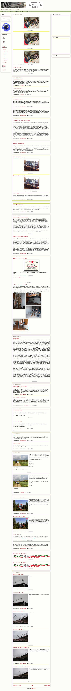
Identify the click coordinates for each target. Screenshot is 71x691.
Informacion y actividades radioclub (20, 217)
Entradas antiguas (47, 685)
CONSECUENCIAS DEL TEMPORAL (21, 647)
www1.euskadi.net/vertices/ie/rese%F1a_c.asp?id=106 (28, 546)
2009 (3, 46)
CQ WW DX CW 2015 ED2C (19, 11)
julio (4, 65)
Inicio (32, 685)
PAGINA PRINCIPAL (5, 11)
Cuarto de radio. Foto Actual (19, 157)
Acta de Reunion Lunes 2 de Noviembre (21, 120)
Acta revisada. (16, 338)
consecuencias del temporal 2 (19, 611)
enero (4, 69)
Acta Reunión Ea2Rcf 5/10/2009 (20, 386)
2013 (3, 41)
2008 (3, 70)
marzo (4, 67)
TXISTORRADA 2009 (17, 79)
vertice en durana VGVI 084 (19, 497)
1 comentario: (22, 85)
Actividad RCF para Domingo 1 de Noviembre (22, 193)
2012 (3, 42)
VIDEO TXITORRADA (18, 67)
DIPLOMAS (11, 11)
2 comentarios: (22, 94)
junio (4, 66)
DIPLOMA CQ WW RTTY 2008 (20, 258)
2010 (3, 45)
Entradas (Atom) (33, 688)
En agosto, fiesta (16, 435)
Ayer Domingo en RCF (18, 204)
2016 (3, 37)
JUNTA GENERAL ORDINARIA (20, 553)
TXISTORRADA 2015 (28, 11)
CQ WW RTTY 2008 (17, 410)
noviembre (5, 62)
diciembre (4, 47)
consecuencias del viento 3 (18, 574)
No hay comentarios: (23, 64)
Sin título (4, 49)
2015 (3, 38)
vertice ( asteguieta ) (17, 534)
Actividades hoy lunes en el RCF (20, 284)
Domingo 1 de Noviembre (18, 143)
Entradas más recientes (17, 685)
